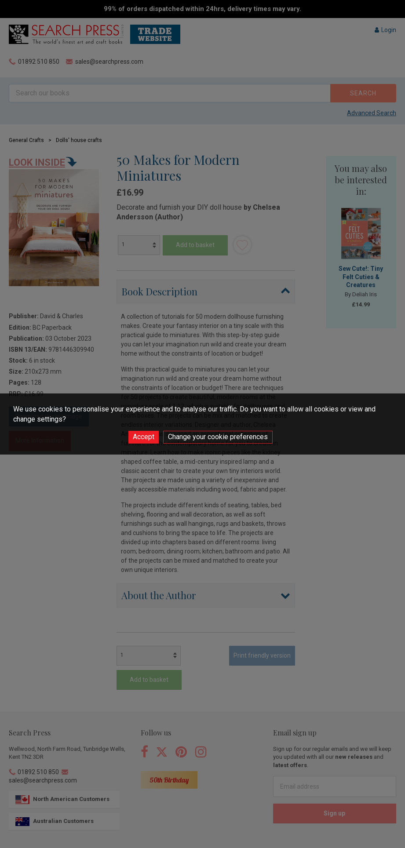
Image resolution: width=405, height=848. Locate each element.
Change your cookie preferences (218, 437)
